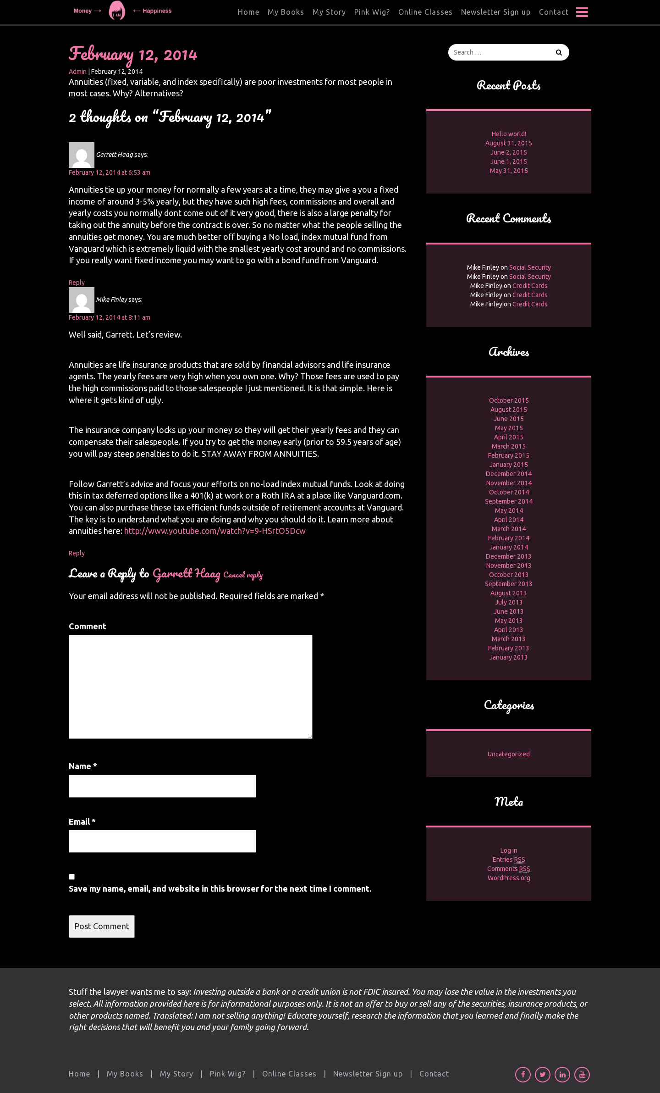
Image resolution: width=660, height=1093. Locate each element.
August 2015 (508, 409)
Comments (508, 869)
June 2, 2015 (508, 152)
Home (248, 12)
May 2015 (509, 428)
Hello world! (509, 134)
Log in (508, 850)
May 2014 (509, 510)
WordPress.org (509, 878)
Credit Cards (530, 285)
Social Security (530, 267)
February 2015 (508, 455)
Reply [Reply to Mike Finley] (77, 553)
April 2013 (508, 629)
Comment (87, 626)
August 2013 (508, 593)
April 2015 (508, 437)
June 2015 (509, 418)
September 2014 (509, 501)
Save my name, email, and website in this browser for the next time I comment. (220, 888)
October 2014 (509, 492)
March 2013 (509, 639)
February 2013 (508, 648)
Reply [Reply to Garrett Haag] (77, 282)
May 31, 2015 (509, 170)
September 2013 (509, 584)
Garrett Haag (186, 573)
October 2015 (509, 400)
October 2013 (509, 574)
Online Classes (425, 12)
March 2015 (509, 446)
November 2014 (509, 483)
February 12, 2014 (133, 53)
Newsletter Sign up (496, 12)
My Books (286, 12)
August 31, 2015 (508, 143)
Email (82, 821)
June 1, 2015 (508, 161)
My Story (329, 12)
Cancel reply (243, 574)
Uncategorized (509, 754)
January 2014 (509, 547)
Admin (78, 71)
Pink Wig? (372, 12)
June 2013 (509, 611)
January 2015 (509, 464)
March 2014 (509, 529)
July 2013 (509, 602)
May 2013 (509, 620)
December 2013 (509, 556)
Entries (509, 860)
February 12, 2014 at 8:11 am (109, 317)
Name (83, 766)
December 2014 (509, 473)
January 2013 (509, 657)
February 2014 (508, 538)
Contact (554, 12)
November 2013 (509, 565)
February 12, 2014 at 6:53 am (109, 172)
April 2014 (508, 519)
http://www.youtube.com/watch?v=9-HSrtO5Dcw (215, 530)
